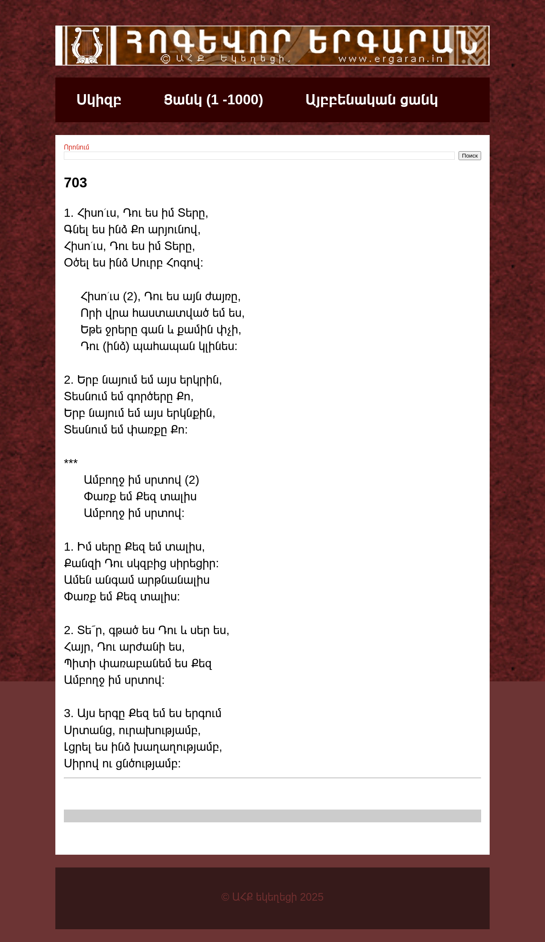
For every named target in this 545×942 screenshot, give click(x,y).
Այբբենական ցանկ (371, 99)
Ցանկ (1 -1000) (213, 99)
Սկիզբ (99, 99)
